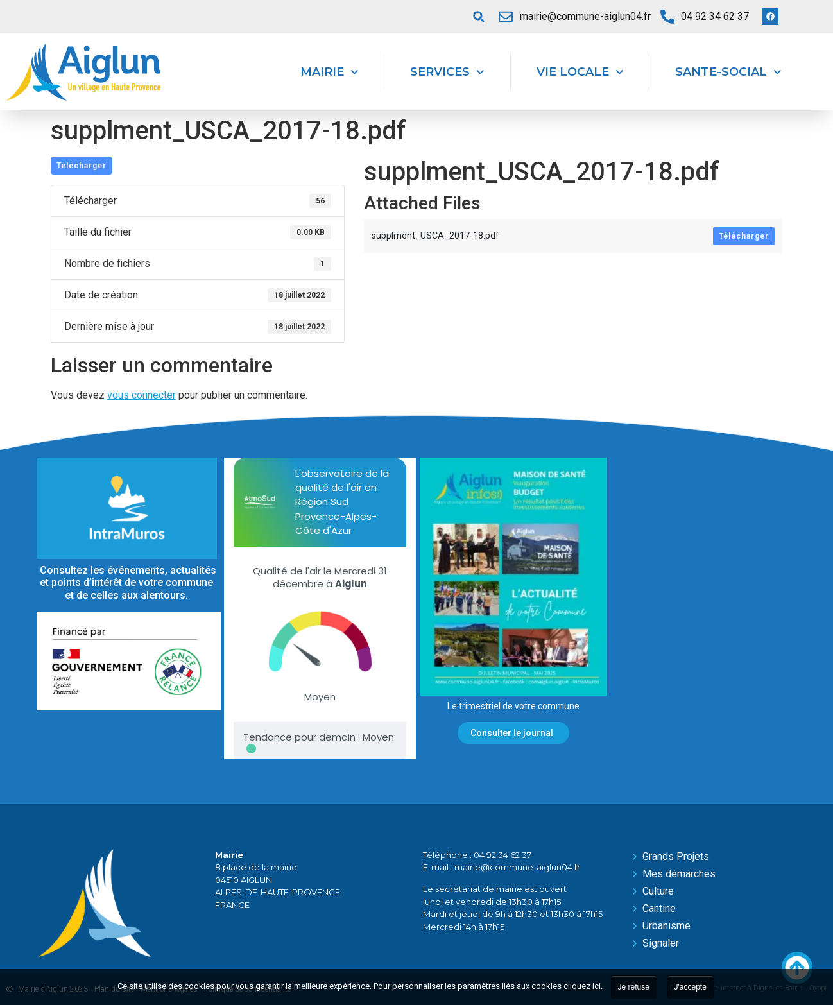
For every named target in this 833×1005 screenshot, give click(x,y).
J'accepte (690, 987)
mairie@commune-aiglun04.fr (517, 867)
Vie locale (580, 72)
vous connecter (141, 395)
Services (447, 72)
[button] (478, 16)
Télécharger (81, 165)
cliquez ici (582, 986)
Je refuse (633, 987)
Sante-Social (728, 72)
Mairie (329, 72)
